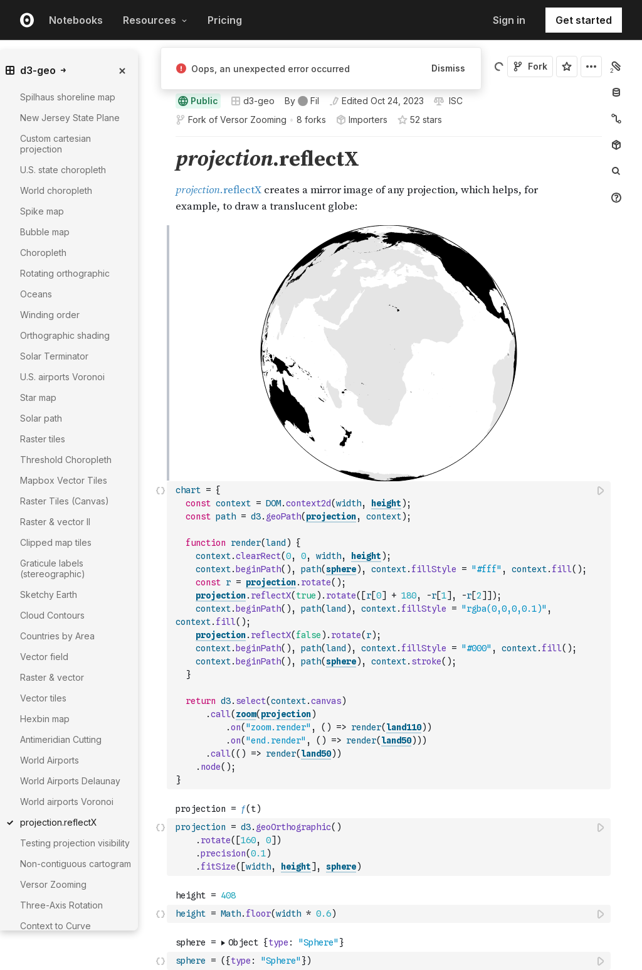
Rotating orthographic (65, 273)
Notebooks (76, 20)
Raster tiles (42, 439)
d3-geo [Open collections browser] (253, 100)
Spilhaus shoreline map (67, 97)
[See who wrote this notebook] (302, 101)
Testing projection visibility (75, 843)
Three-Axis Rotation (61, 905)
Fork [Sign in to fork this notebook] (530, 66)
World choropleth (56, 190)
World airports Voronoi (66, 801)
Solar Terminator (54, 356)
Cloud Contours (52, 615)
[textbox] (390, 379)
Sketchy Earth (48, 594)
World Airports (49, 760)
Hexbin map (45, 718)
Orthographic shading (65, 335)
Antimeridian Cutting (61, 739)
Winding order (50, 314)
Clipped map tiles (56, 542)
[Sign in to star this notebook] (566, 66)
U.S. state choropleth (63, 169)
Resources (155, 20)
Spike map (42, 211)
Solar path (41, 418)
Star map (38, 397)
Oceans (36, 294)
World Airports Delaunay (70, 780)
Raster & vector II (55, 521)
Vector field (44, 656)
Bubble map (45, 232)
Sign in (509, 20)
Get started (583, 20)
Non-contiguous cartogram (75, 863)
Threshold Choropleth (66, 459)
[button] (160, 142)
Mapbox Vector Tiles (63, 480)
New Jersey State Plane (70, 117)
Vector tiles (43, 698)
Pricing (225, 20)
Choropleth (43, 252)
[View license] (454, 101)
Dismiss (448, 68)
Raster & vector (52, 677)
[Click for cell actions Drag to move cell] (160, 379)
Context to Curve (55, 925)
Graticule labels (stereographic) (52, 568)
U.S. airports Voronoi (62, 376)
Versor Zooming (253, 119)
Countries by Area (57, 636)
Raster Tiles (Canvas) (64, 501)
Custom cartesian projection (55, 143)
